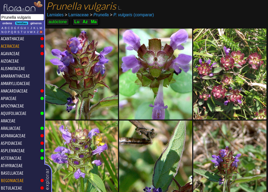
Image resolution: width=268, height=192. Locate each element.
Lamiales (55, 15)
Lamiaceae (77, 15)
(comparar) (132, 15)
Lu (77, 21)
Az (85, 21)
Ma (94, 21)
